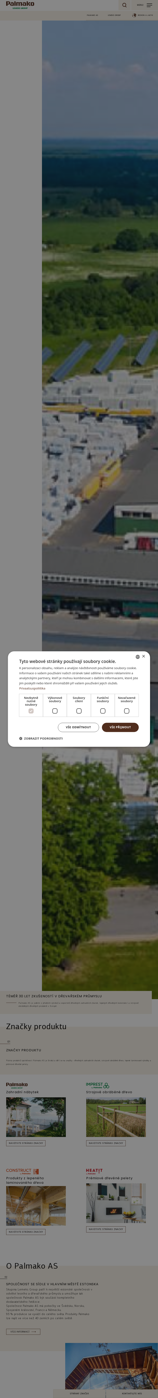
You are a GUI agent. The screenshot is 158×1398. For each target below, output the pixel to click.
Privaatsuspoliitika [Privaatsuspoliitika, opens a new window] (32, 688)
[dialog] (79, 699)
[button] (41, 738)
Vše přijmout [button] (120, 727)
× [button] (143, 656)
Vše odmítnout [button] (78, 727)
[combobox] (138, 657)
